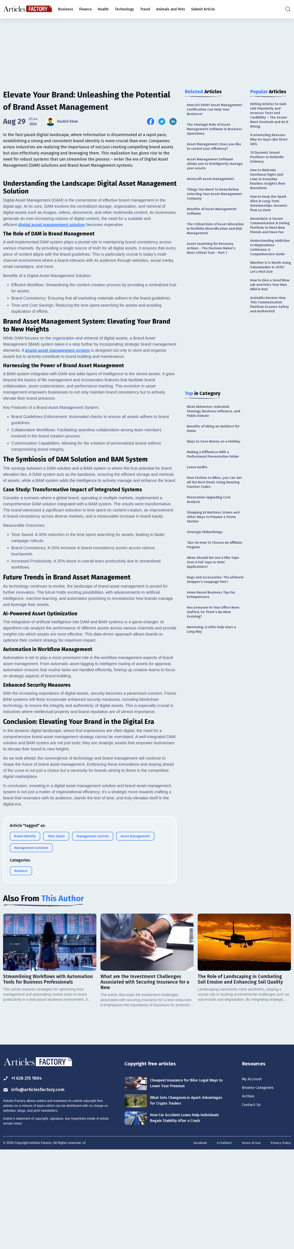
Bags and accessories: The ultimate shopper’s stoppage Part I (215, 600)
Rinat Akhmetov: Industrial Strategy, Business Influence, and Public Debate (214, 423)
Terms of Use (251, 1241)
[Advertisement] (147, 50)
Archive (248, 1194)
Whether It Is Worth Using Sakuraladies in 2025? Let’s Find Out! (268, 280)
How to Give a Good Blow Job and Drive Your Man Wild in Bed (270, 299)
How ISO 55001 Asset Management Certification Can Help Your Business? (212, 110)
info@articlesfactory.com (35, 1188)
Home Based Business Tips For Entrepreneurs (212, 617)
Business (65, 9)
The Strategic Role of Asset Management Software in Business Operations (210, 130)
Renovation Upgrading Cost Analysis (210, 514)
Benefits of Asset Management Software (212, 215)
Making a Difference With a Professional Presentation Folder (214, 467)
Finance (85, 9)
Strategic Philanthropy (205, 548)
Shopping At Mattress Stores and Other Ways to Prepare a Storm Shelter (214, 532)
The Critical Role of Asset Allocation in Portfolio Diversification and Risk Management (208, 236)
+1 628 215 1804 (24, 1176)
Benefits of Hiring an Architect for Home (215, 440)
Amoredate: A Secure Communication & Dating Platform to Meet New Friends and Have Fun (270, 234)
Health (103, 9)
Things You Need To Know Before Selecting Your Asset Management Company (215, 198)
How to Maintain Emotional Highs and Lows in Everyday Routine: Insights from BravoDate (268, 183)
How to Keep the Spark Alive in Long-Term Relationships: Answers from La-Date (269, 208)
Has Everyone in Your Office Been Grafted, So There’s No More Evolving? (215, 636)
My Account (252, 1177)
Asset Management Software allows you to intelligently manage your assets (211, 166)
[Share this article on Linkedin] (173, 121)
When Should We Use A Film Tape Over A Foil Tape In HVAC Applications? (214, 579)
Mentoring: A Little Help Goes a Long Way (213, 653)
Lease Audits (197, 480)
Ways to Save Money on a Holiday (215, 454)
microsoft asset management (211, 182)
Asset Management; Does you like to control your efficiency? (215, 148)
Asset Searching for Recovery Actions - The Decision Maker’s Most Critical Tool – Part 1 (212, 259)
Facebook (199, 1241)
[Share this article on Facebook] (150, 121)
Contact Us (252, 1203)
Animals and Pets (170, 9)
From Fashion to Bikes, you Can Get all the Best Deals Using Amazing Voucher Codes (212, 496)
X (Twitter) (223, 1241)
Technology (124, 9)
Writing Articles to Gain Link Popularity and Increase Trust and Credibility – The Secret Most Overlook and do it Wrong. (269, 116)
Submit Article (203, 9)
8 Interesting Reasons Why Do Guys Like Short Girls (270, 141)
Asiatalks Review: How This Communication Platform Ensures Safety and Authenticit (270, 319)
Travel (145, 9)
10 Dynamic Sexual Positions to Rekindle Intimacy (268, 160)
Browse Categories (259, 1186)
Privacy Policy (280, 1241)
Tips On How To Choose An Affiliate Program (209, 561)
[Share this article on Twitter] (161, 121)
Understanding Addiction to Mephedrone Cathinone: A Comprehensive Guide (270, 259)
